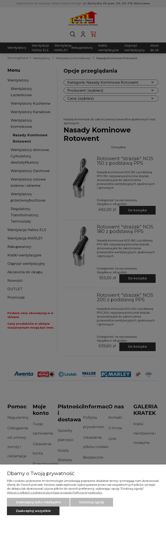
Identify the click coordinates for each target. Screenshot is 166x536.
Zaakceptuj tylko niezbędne (38, 502)
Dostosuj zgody (91, 502)
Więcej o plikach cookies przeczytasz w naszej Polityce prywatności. (54, 492)
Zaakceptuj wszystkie (33, 511)
